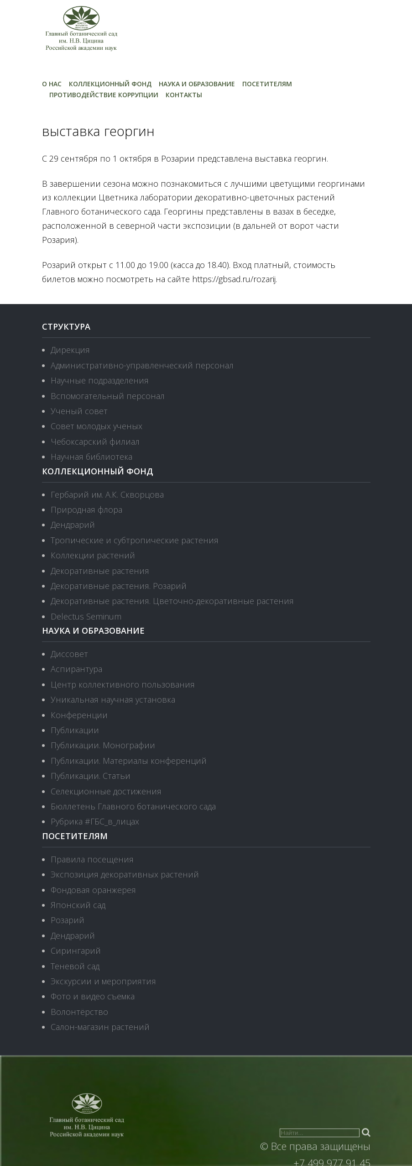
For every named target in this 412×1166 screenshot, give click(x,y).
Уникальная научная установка (113, 699)
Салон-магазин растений (100, 1026)
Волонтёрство (79, 1011)
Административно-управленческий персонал (142, 365)
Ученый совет (79, 410)
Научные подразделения (100, 380)
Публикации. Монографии (103, 745)
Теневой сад (75, 966)
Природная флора (86, 509)
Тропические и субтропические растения (135, 540)
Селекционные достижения (106, 791)
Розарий (67, 919)
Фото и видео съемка (93, 996)
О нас (52, 83)
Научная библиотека (91, 456)
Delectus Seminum (86, 616)
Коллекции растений (93, 555)
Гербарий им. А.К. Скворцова (107, 494)
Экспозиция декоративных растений (125, 874)
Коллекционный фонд (110, 83)
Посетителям (267, 83)
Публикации (75, 730)
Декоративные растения (100, 570)
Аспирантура (76, 668)
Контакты (184, 94)
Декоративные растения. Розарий (119, 585)
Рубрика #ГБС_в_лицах (95, 821)
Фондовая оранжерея (93, 889)
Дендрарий (73, 524)
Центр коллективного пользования (123, 684)
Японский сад (78, 904)
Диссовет (69, 653)
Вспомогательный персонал (108, 395)
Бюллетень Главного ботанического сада (133, 806)
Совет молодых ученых (96, 425)
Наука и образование (197, 83)
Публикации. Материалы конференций (129, 760)
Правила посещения (92, 859)
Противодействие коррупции (103, 94)
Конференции (79, 714)
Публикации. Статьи (90, 775)
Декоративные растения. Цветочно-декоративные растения (172, 600)
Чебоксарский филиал (95, 441)
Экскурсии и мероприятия (103, 981)
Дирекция (70, 349)
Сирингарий (76, 950)
